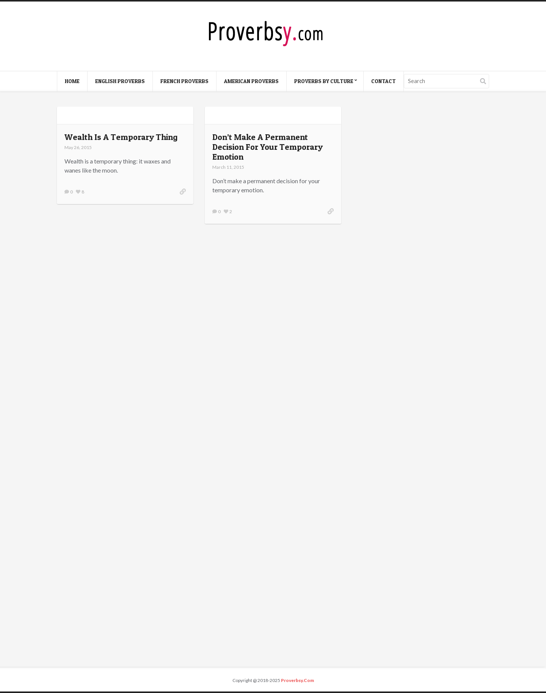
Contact (383, 81)
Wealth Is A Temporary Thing (120, 137)
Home (72, 81)
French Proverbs (184, 81)
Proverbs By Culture (323, 81)
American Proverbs (251, 81)
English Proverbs (120, 81)
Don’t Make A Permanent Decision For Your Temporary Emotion (267, 147)
